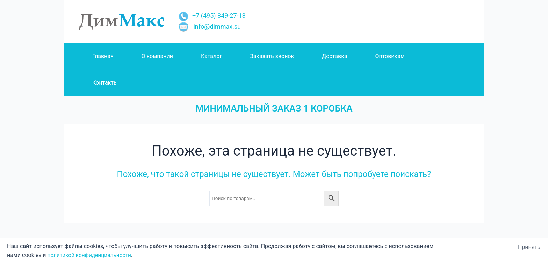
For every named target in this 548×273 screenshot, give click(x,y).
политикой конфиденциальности (91, 255)
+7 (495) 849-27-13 (212, 15)
